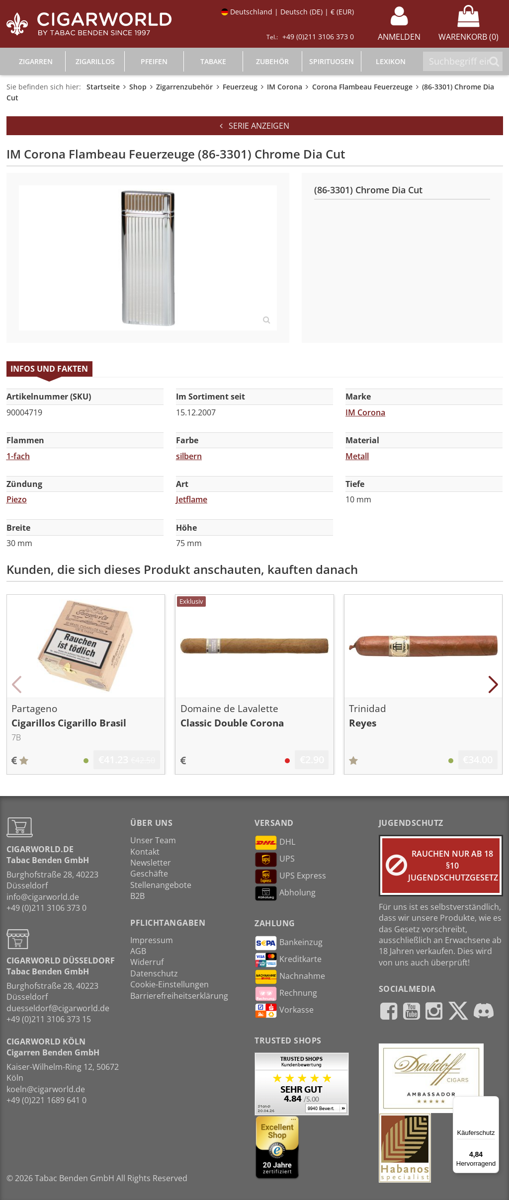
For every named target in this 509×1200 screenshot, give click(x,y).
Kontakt (145, 851)
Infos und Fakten (49, 368)
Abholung (285, 893)
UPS (274, 860)
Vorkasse (284, 1011)
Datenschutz (154, 973)
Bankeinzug (288, 943)
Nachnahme (289, 977)
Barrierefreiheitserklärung (179, 995)
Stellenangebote (160, 885)
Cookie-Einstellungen (169, 984)
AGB (138, 951)
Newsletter (150, 862)
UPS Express (290, 876)
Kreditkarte (288, 960)
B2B (137, 895)
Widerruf (147, 962)
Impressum (151, 940)
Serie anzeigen (254, 125)
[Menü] (493, 1102)
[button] (16, 684)
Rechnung (285, 994)
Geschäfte (149, 873)
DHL (274, 843)
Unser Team (153, 840)
